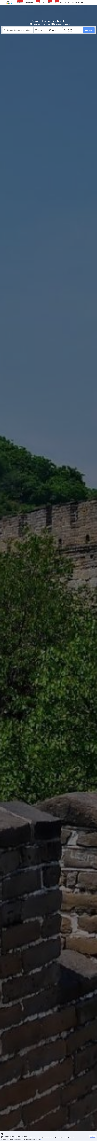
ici (40, 1139)
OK (92, 1136)
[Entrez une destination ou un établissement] (19, 30)
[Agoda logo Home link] (8, 2)
